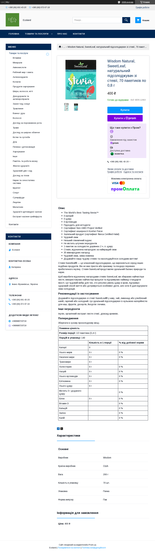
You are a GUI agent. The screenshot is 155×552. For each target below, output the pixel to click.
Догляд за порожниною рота (27, 123)
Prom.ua (92, 545)
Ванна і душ (19, 113)
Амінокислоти (19, 67)
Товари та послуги (36, 34)
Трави (16, 128)
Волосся (17, 118)
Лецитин (17, 202)
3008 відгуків (127, 2)
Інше (15, 156)
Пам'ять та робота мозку (25, 161)
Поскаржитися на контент (69, 548)
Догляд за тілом (21, 175)
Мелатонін (18, 207)
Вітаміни (17, 58)
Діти (15, 142)
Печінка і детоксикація (24, 147)
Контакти (79, 34)
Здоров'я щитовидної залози (27, 212)
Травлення (18, 108)
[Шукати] (126, 20)
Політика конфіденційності (94, 548)
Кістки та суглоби (21, 137)
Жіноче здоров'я (21, 166)
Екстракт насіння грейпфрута (27, 216)
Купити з (125, 118)
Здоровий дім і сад (22, 171)
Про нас (62, 34)
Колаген (17, 82)
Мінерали (17, 62)
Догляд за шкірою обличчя (26, 132)
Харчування (19, 151)
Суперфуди (18, 197)
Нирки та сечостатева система (23, 181)
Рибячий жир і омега (23, 72)
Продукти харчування (23, 86)
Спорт (16, 192)
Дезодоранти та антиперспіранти (21, 97)
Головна (14, 34)
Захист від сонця (21, 104)
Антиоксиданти (20, 77)
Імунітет (16, 188)
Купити (125, 110)
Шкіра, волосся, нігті (23, 91)
